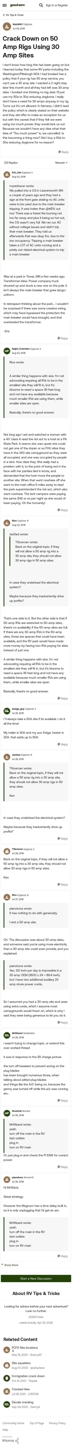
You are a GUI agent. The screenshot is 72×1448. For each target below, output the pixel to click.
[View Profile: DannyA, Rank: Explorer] (6, 1404)
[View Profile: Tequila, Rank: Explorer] (6, 1378)
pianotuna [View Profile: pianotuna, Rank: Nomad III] (17, 1177)
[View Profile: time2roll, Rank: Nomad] (7, 1113)
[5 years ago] (18, 1394)
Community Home (13, 1423)
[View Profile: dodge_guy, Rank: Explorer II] (7, 711)
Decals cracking (22, 1402)
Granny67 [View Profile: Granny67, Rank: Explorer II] (36, 1354)
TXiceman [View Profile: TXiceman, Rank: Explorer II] (17, 849)
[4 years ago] (19, 1381)
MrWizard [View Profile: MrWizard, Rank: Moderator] (17, 1033)
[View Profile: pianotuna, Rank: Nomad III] (7, 1179)
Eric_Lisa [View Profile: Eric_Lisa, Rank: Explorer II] (16, 172)
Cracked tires (21, 1389)
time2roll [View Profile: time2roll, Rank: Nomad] (16, 1111)
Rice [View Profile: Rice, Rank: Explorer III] (14, 520)
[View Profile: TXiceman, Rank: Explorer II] (7, 851)
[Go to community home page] (17, 5)
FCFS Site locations (25, 1347)
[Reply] (63, 152)
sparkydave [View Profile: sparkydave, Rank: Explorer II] (37, 1367)
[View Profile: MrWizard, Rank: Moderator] (7, 1035)
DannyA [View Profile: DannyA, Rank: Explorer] (35, 1407)
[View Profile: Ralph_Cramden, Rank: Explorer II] (7, 351)
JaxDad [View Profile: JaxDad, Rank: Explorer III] (16, 754)
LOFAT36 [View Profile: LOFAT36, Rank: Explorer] (33, 1393)
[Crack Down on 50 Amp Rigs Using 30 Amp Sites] (18, 177)
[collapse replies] (36, 169)
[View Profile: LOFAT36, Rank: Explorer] (6, 1391)
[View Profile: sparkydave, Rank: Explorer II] (6, 1365)
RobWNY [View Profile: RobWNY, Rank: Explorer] (18, 24)
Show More (9, 1265)
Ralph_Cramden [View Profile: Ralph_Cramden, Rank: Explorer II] (21, 348)
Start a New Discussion (36, 1278)
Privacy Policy (57, 1423)
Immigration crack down (28, 1376)
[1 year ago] (19, 1355)
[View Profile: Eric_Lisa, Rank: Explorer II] (7, 174)
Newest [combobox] (61, 163)
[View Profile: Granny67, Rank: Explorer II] (6, 1349)
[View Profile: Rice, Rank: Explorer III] (7, 523)
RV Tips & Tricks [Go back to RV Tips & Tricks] (13, 15)
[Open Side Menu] (4, 5)
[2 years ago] (20, 1368)
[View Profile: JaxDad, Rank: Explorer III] (7, 757)
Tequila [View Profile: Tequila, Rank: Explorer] (32, 1380)
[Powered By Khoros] (36, 1440)
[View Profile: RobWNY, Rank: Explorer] (7, 26)
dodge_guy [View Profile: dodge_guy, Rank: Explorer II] (18, 709)
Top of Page (36, 1423)
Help (5, 1429)
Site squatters (21, 1363)
